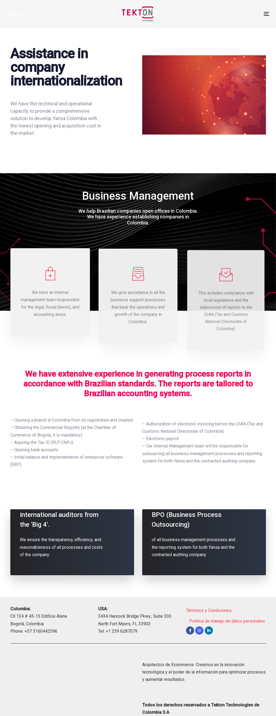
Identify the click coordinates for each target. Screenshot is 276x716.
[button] (16, 13)
